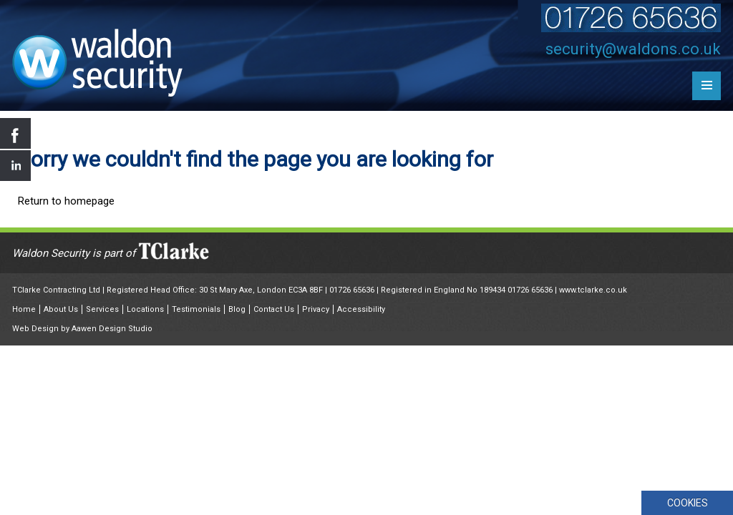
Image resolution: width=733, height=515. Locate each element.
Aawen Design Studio (112, 328)
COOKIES (687, 503)
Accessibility (361, 309)
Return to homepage (66, 201)
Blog (237, 309)
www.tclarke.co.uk (593, 290)
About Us (61, 309)
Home (24, 309)
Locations (145, 309)
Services (102, 309)
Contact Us (273, 309)
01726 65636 (351, 290)
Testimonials (196, 309)
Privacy (315, 309)
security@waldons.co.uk (633, 49)
